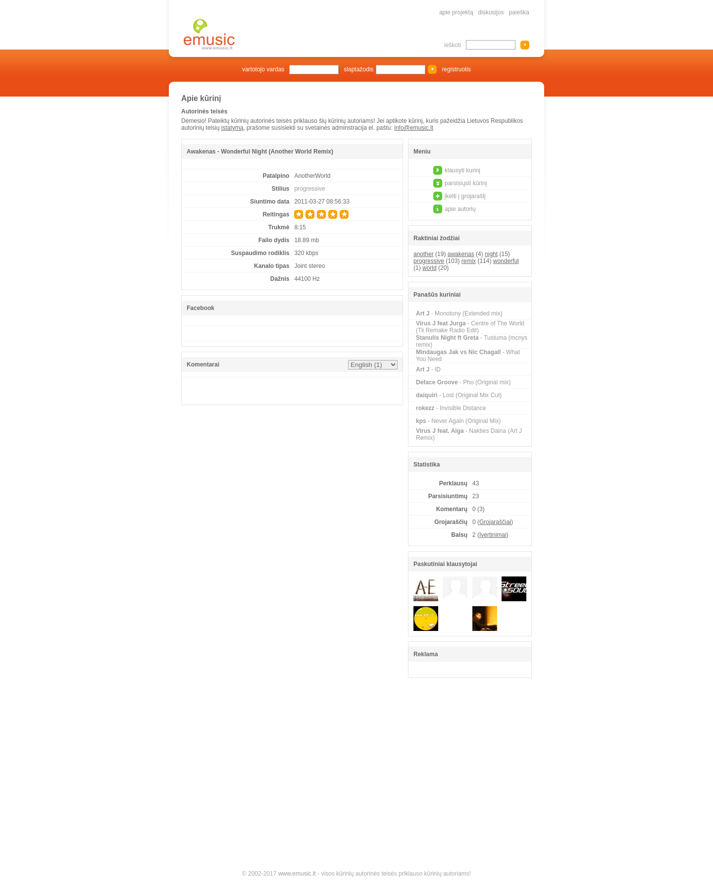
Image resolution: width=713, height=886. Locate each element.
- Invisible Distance (451, 408)
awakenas (461, 254)
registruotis (456, 69)
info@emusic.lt (413, 127)
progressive (309, 188)
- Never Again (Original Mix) (458, 420)
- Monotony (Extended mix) (459, 313)
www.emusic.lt (297, 873)
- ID (428, 369)
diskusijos (491, 12)
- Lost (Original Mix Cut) (459, 395)
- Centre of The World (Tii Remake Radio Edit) (470, 327)
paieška (519, 12)
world (429, 267)
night (491, 254)
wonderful (506, 261)
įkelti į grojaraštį (465, 196)
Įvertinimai (493, 534)
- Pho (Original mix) (463, 382)
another (423, 254)
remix (468, 261)
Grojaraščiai (495, 522)
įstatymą (232, 127)
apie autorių (460, 209)
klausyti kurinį (462, 170)
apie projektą (456, 12)
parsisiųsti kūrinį (466, 183)
